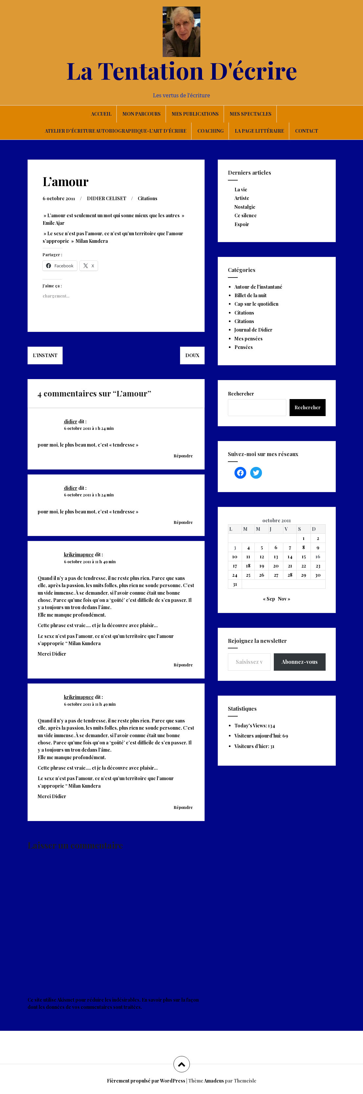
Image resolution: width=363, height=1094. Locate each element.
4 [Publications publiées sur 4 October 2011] (248, 547)
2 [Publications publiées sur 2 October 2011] (318, 538)
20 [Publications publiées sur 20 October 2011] (276, 566)
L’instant (45, 355)
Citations (147, 198)
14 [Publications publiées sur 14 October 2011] (290, 556)
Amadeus (214, 1080)
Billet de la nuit (250, 295)
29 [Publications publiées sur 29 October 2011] (303, 575)
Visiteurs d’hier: (252, 746)
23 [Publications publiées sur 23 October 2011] (318, 566)
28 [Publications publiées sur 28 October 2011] (290, 575)
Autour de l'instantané (258, 287)
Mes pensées (248, 339)
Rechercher (241, 394)
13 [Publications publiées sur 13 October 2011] (276, 556)
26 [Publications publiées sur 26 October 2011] (261, 575)
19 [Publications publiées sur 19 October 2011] (261, 566)
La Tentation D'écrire (181, 70)
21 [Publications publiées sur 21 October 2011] (290, 566)
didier (70, 421)
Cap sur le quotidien (256, 304)
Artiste (241, 198)
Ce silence (245, 215)
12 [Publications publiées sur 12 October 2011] (262, 556)
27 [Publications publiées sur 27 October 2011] (276, 575)
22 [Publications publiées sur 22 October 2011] (303, 566)
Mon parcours (142, 114)
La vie (240, 189)
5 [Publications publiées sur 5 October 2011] (262, 547)
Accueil (101, 114)
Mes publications (195, 114)
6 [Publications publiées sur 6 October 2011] (275, 547)
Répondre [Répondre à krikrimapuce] (183, 664)
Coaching (210, 131)
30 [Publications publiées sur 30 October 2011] (318, 575)
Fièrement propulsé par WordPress (146, 1080)
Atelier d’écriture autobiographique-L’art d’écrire (115, 131)
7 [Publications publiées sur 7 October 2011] (290, 547)
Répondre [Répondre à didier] (183, 455)
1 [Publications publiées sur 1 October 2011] (304, 538)
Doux (192, 355)
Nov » (284, 599)
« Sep (269, 599)
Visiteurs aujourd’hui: (258, 736)
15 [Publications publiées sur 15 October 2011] (304, 556)
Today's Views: (251, 725)
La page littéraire (259, 131)
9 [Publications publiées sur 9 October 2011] (317, 547)
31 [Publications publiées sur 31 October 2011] (235, 584)
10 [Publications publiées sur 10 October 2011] (234, 556)
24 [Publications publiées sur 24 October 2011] (234, 575)
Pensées (243, 347)
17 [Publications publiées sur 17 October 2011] (235, 566)
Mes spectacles (251, 114)
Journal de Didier (253, 330)
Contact (306, 131)
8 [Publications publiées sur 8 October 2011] (303, 547)
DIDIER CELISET (106, 198)
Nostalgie (244, 207)
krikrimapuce (79, 554)
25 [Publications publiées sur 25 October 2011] (248, 575)
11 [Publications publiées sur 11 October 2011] (248, 556)
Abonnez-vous (300, 661)
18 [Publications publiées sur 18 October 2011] (248, 566)
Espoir (241, 224)
